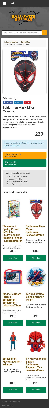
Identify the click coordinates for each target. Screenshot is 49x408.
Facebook (8, 102)
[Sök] (44, 32)
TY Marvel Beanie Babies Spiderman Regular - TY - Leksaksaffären (36, 364)
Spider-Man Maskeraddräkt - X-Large (12, 361)
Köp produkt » (24, 163)
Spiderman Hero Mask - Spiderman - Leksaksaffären (35, 231)
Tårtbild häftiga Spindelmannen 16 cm (35, 296)
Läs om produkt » (24, 155)
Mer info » (13, 258)
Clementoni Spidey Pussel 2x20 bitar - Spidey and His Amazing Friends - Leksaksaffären (12, 233)
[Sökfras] (22, 32)
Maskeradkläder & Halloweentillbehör (24, 17)
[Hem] (12, 3)
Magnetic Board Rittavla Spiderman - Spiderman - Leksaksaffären (12, 299)
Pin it (27, 102)
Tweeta (18, 102)
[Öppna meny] (4, 3)
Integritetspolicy (7, 405)
